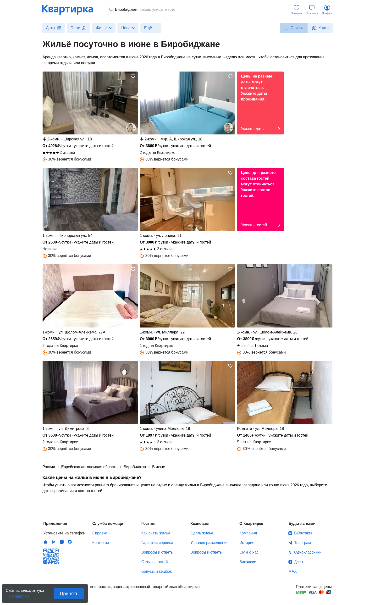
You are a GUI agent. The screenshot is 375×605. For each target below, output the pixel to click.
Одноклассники (307, 552)
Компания (248, 533)
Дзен (298, 562)
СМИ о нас (249, 552)
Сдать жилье (201, 533)
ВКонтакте (303, 533)
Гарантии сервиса (157, 543)
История (246, 543)
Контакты (100, 543)
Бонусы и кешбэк (156, 571)
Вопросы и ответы (157, 552)
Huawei (62, 542)
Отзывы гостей (154, 562)
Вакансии (247, 562)
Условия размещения (209, 543)
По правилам (17, 594)
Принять (69, 593)
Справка (99, 533)
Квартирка (70, 9)
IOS (45, 542)
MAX (292, 571)
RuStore (70, 542)
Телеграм (302, 543)
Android (53, 542)
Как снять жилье (155, 533)
